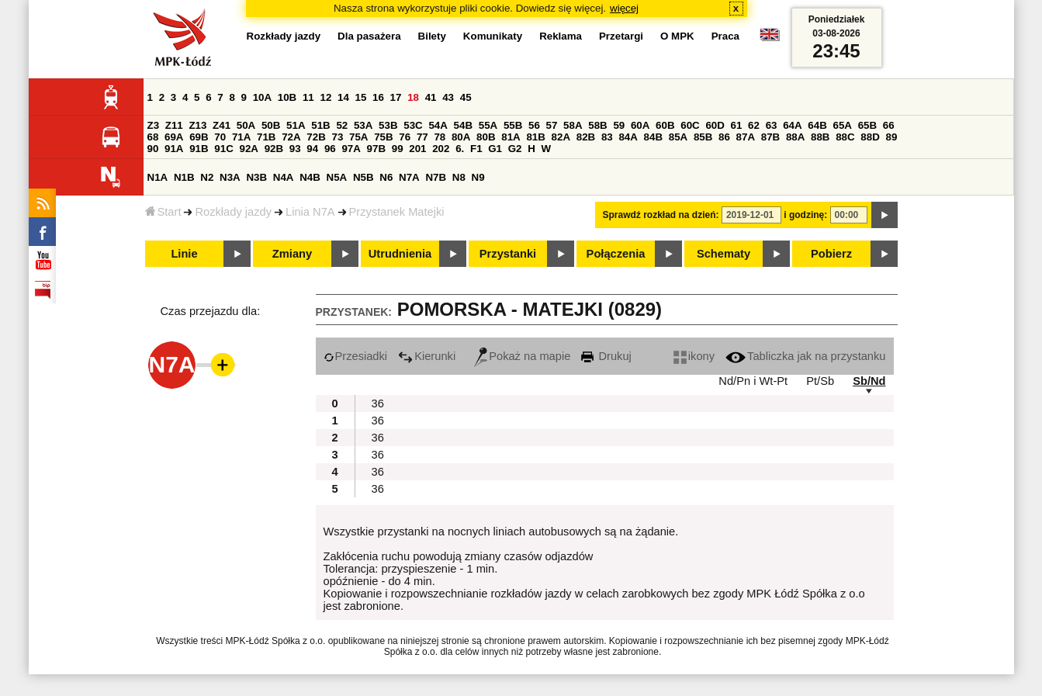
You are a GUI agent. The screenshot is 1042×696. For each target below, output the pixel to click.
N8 (459, 177)
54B (463, 125)
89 (892, 137)
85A (678, 137)
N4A (283, 177)
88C (845, 137)
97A (350, 148)
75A (358, 137)
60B (665, 125)
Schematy (723, 254)
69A (173, 137)
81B (535, 137)
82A (561, 137)
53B (388, 125)
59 (619, 125)
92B (274, 148)
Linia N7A (310, 212)
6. (459, 148)
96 (330, 148)
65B (867, 125)
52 (342, 125)
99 (397, 148)
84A (627, 137)
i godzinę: (805, 214)
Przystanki (507, 254)
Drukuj (606, 356)
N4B (309, 177)
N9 (478, 177)
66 (889, 125)
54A (437, 125)
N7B (435, 177)
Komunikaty (492, 36)
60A (640, 125)
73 (338, 137)
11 (308, 97)
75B (383, 137)
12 (325, 97)
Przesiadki (356, 356)
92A (249, 148)
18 (413, 97)
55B (513, 125)
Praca (725, 36)
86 (724, 137)
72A (291, 137)
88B (820, 137)
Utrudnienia (400, 254)
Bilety (432, 36)
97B (376, 148)
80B (485, 137)
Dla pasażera (369, 36)
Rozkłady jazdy (233, 212)
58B (597, 125)
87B (770, 137)
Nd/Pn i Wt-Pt (753, 381)
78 (439, 137)
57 (552, 125)
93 (295, 148)
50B (270, 125)
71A (241, 137)
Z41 (221, 125)
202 (440, 148)
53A (363, 125)
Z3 (153, 125)
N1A (157, 177)
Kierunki (426, 356)
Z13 (197, 125)
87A (745, 137)
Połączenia (616, 254)
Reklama (560, 36)
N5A (337, 177)
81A (510, 137)
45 (466, 97)
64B (817, 125)
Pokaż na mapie (522, 356)
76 (404, 137)
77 (422, 137)
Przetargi (621, 36)
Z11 (174, 125)
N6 (386, 177)
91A (173, 148)
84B (653, 137)
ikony (694, 356)
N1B (184, 177)
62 (754, 125)
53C (412, 125)
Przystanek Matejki (397, 212)
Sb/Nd (869, 381)
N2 (206, 177)
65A (842, 125)
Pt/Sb (820, 381)
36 (378, 403)
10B (287, 97)
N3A (230, 177)
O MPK (677, 36)
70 (220, 137)
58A (572, 125)
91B (198, 148)
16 (378, 97)
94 (312, 148)
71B (266, 137)
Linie (184, 254)
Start (163, 212)
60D (714, 125)
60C (689, 125)
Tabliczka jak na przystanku (805, 356)
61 (737, 125)
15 (361, 97)
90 (153, 148)
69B (198, 137)
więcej (624, 8)
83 (607, 137)
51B (320, 125)
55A (488, 125)
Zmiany (292, 254)
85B (703, 137)
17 (396, 97)
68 (153, 137)
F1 (476, 148)
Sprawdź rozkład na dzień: (661, 214)
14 (343, 97)
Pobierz (831, 254)
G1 (495, 148)
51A (295, 125)
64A (792, 125)
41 (431, 97)
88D (869, 137)
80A (461, 137)
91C (223, 148)
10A (262, 97)
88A (795, 137)
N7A (409, 177)
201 (417, 148)
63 (771, 125)
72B (315, 137)
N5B (363, 177)
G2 (515, 148)
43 (448, 97)
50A (246, 125)
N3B (256, 177)
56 (534, 125)
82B (585, 137)
